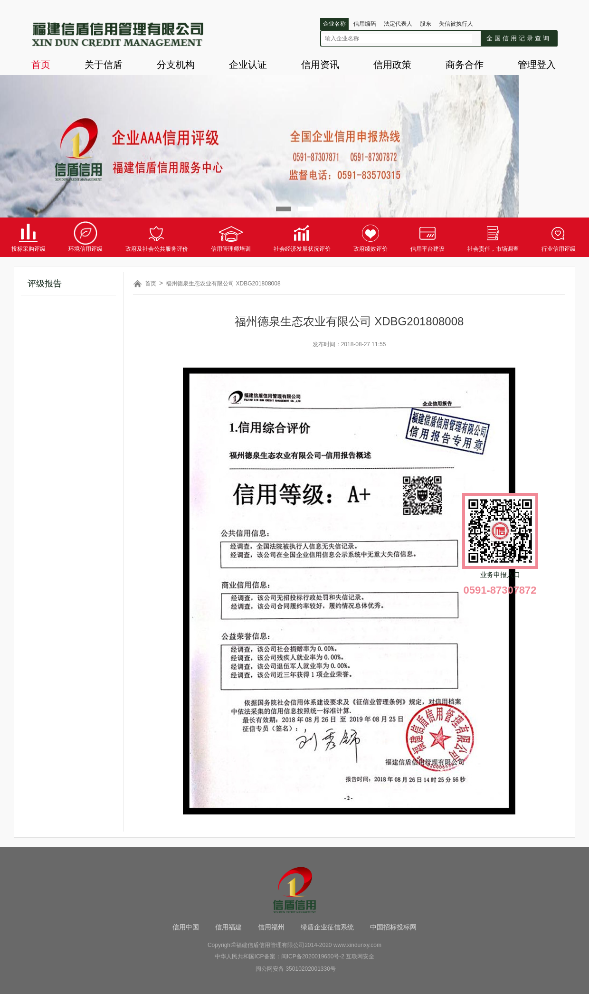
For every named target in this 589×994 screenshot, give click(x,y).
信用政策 (392, 64)
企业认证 (248, 64)
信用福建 (228, 927)
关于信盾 (104, 64)
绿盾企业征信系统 (327, 927)
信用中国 (185, 927)
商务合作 (465, 64)
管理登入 (537, 64)
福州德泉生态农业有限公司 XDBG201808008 (223, 283)
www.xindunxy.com (357, 945)
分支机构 (176, 64)
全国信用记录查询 (518, 38)
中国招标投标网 (393, 927)
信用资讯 (320, 64)
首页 (40, 64)
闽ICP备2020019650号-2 (312, 956)
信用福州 (271, 927)
